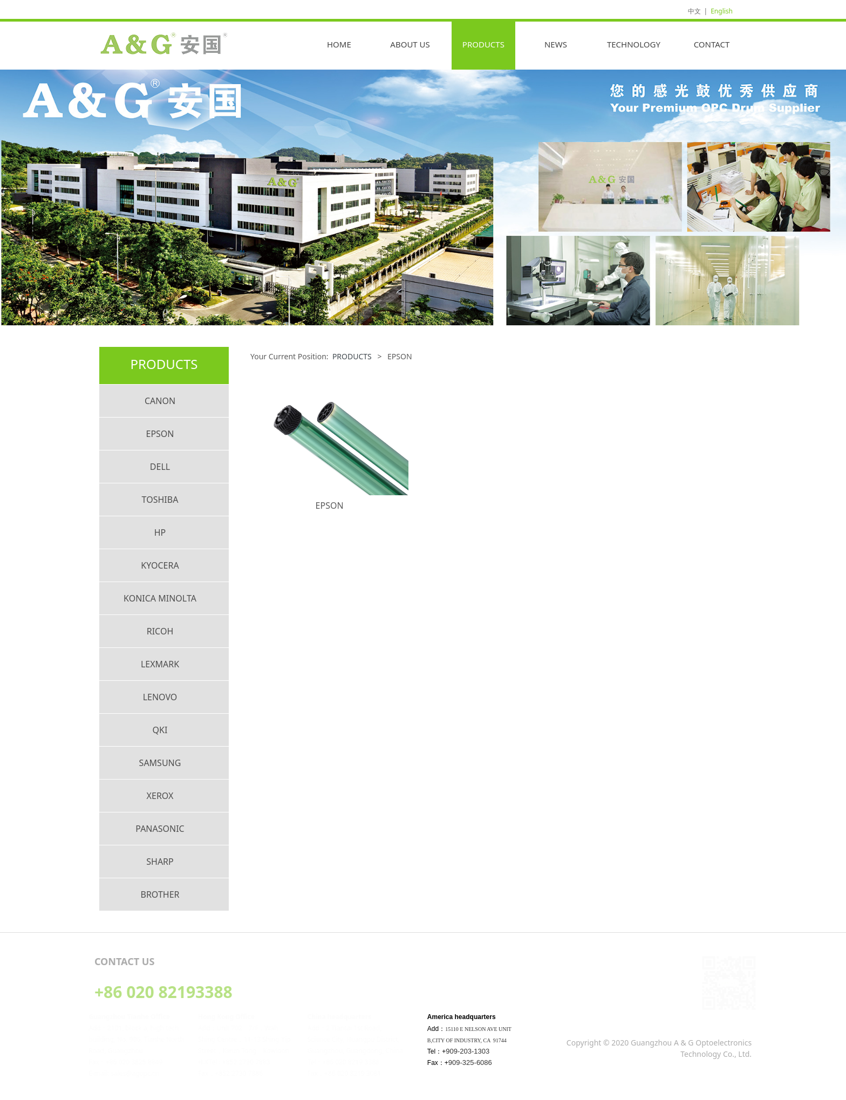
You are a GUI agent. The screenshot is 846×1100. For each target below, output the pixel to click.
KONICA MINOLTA (160, 598)
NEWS (555, 44)
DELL (160, 467)
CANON (160, 401)
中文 (694, 11)
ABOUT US (409, 44)
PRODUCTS (483, 44)
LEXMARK (160, 664)
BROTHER (160, 894)
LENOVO (160, 697)
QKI (160, 730)
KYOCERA (160, 565)
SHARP (160, 861)
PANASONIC (159, 829)
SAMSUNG (160, 763)
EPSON (160, 434)
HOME (339, 44)
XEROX (160, 796)
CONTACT (712, 44)
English (722, 11)
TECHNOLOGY (633, 44)
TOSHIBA (160, 499)
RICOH (160, 631)
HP (160, 532)
